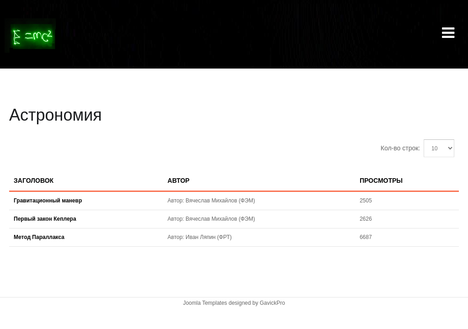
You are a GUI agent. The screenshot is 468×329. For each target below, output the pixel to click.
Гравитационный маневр (48, 200)
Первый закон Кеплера (45, 219)
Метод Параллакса (39, 237)
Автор (179, 180)
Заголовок (33, 180)
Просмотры (381, 180)
